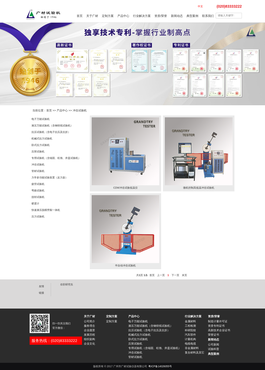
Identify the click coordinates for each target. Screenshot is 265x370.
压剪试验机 (37, 151)
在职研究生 (66, 284)
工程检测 (190, 325)
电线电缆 (190, 343)
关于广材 (92, 15)
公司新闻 (213, 344)
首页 (80, 15)
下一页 (175, 275)
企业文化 (89, 343)
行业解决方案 (142, 15)
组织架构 (89, 339)
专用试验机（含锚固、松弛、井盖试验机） (56, 158)
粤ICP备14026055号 (160, 366)
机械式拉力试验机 (41, 138)
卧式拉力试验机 (40, 145)
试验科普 (213, 349)
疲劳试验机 (37, 183)
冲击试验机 (80, 110)
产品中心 (123, 15)
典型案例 (192, 15)
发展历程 (89, 334)
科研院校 (190, 330)
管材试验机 (37, 170)
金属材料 (190, 321)
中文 (200, 6)
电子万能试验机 (40, 119)
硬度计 (35, 203)
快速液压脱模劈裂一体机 (45, 209)
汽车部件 (190, 334)
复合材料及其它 (194, 352)
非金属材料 (192, 348)
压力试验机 (37, 216)
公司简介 (89, 321)
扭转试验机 (37, 196)
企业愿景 (89, 330)
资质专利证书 (216, 325)
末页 (184, 275)
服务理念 (89, 325)
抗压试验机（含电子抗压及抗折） (50, 132)
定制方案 (108, 15)
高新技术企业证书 (219, 330)
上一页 (161, 275)
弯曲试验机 (37, 190)
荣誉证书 (213, 334)
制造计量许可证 (217, 321)
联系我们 (208, 15)
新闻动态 (177, 15)
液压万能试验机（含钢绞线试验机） (52, 125)
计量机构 (190, 339)
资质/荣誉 (160, 15)
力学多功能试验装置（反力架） (49, 177)
